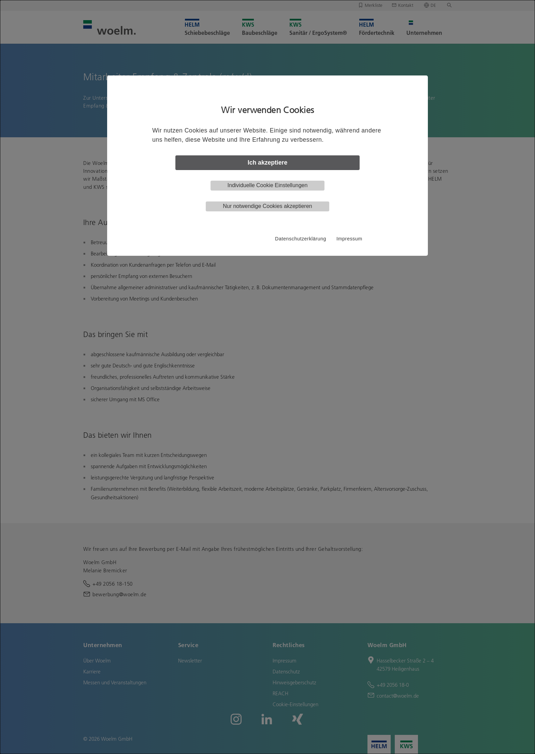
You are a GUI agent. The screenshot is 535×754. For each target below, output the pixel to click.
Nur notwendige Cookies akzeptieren (267, 206)
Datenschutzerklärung (300, 238)
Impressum (349, 238)
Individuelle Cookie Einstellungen (268, 185)
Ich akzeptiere (267, 162)
